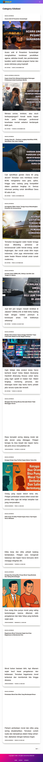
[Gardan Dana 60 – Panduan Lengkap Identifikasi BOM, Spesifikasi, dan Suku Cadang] (21, 158)
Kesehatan (16, 75)
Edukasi (6, 15)
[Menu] (39, 1)
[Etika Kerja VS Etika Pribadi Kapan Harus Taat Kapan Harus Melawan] (21, 535)
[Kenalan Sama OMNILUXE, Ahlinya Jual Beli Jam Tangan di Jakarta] (21, 292)
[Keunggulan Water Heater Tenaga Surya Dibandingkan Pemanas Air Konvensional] (21, 225)
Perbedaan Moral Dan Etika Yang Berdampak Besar (20, 694)
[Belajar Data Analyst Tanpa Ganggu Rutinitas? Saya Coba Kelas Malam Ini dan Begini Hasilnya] (21, 353)
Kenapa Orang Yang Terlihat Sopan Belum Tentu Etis (20, 460)
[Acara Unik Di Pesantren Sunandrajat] (21, 35)
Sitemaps (26, 760)
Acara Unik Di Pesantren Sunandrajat (16, 19)
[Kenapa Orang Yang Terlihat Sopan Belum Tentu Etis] (21, 476)
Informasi (11, 15)
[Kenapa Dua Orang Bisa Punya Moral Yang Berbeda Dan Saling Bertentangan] (21, 593)
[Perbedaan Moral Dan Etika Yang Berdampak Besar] (21, 711)
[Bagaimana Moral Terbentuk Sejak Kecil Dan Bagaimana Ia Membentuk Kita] (21, 651)
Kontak (20, 760)
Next (37, 748)
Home (15, 760)
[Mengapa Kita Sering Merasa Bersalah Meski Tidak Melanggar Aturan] (21, 420)
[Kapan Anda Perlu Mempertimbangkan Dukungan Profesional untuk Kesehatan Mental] (21, 96)
